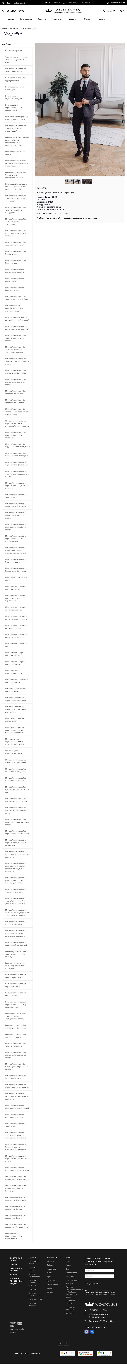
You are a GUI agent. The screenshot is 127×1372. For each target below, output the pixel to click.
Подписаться (92, 1284)
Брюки (50, 1277)
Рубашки (50, 1265)
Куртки (50, 1292)
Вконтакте (60, 1343)
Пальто (50, 1288)
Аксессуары (52, 1269)
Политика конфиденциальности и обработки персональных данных (74, 1292)
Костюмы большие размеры (32, 1282)
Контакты (15, 1275)
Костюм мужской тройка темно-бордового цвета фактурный (71, 218)
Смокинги (32, 1289)
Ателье (13, 1264)
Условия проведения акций (16, 1281)
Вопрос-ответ (71, 1273)
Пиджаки (50, 1261)
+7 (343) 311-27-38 (15, 11)
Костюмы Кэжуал (35, 1299)
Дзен (66, 1343)
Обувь (49, 1273)
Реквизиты (70, 1277)
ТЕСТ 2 (45, 213)
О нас (68, 1261)
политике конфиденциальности (96, 1294)
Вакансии (70, 1313)
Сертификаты (52, 1284)
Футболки (51, 1280)
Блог (67, 1269)
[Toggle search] (107, 11)
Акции (68, 1265)
